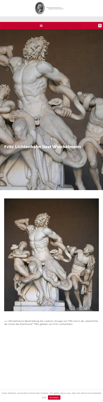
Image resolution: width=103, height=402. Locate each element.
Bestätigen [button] (54, 397)
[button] (41, 25)
